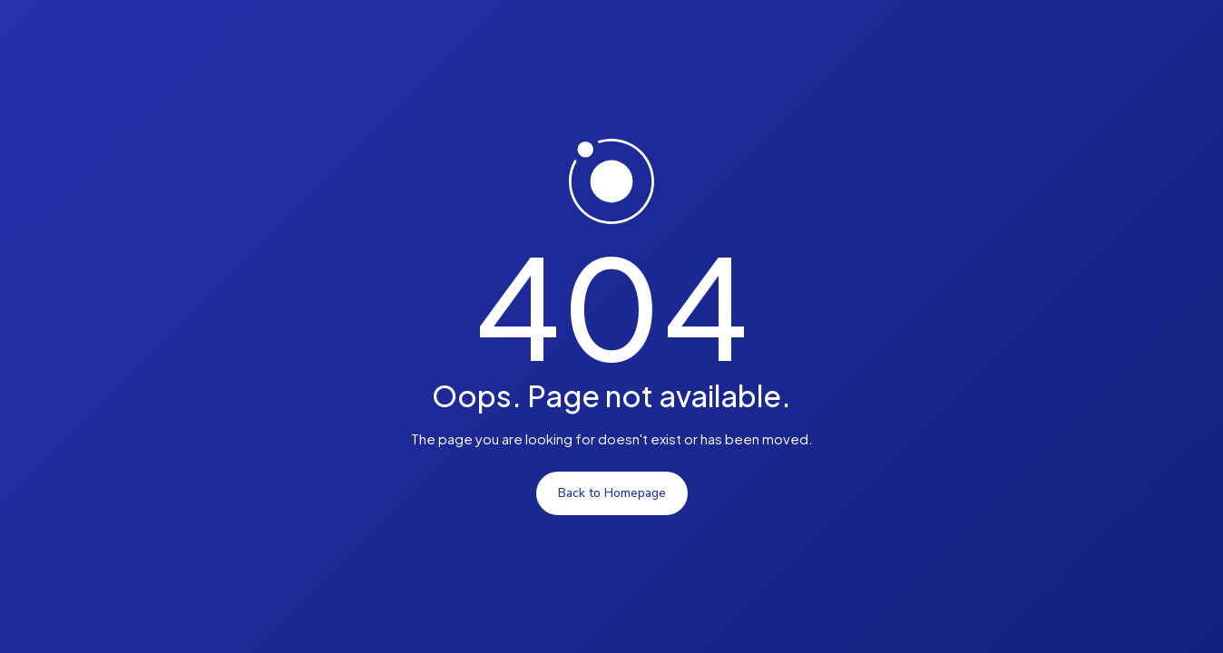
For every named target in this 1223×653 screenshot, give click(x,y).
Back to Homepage (612, 493)
